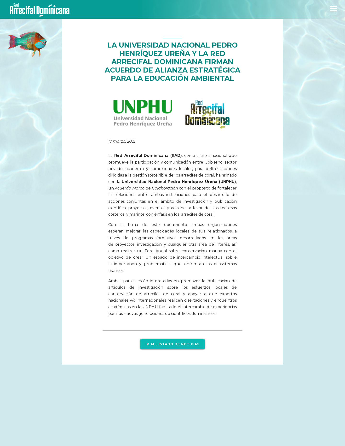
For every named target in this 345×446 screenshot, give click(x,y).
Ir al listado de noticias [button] (172, 344)
